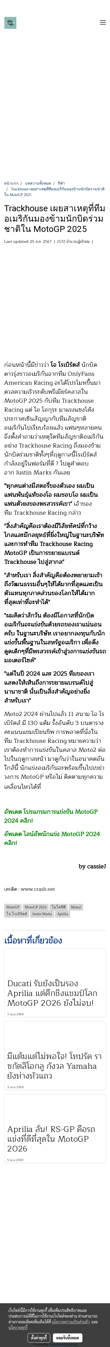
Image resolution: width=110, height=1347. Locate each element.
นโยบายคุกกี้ (18, 1327)
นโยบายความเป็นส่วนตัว (71, 1321)
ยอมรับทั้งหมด (67, 1337)
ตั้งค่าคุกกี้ (39, 1337)
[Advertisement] (55, 123)
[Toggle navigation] (103, 23)
